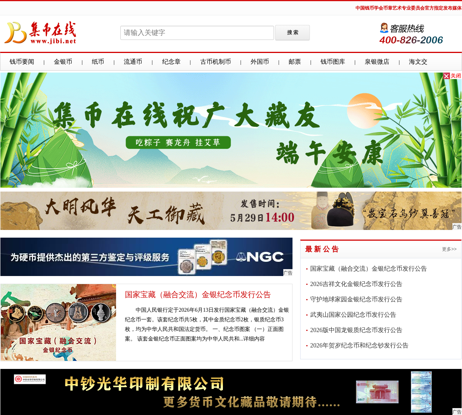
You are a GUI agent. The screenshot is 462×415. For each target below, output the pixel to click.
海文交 (418, 61)
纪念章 (171, 61)
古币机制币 (215, 61)
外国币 (260, 61)
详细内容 (254, 339)
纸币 (98, 61)
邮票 (295, 61)
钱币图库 (333, 61)
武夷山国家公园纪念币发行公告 (353, 314)
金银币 (63, 61)
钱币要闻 (22, 61)
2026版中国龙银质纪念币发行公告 (356, 330)
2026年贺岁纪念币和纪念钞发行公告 (359, 345)
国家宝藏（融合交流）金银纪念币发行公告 (198, 294)
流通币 (133, 61)
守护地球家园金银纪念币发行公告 (356, 299)
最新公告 (323, 249)
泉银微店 (377, 61)
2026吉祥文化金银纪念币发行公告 (356, 284)
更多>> (449, 249)
